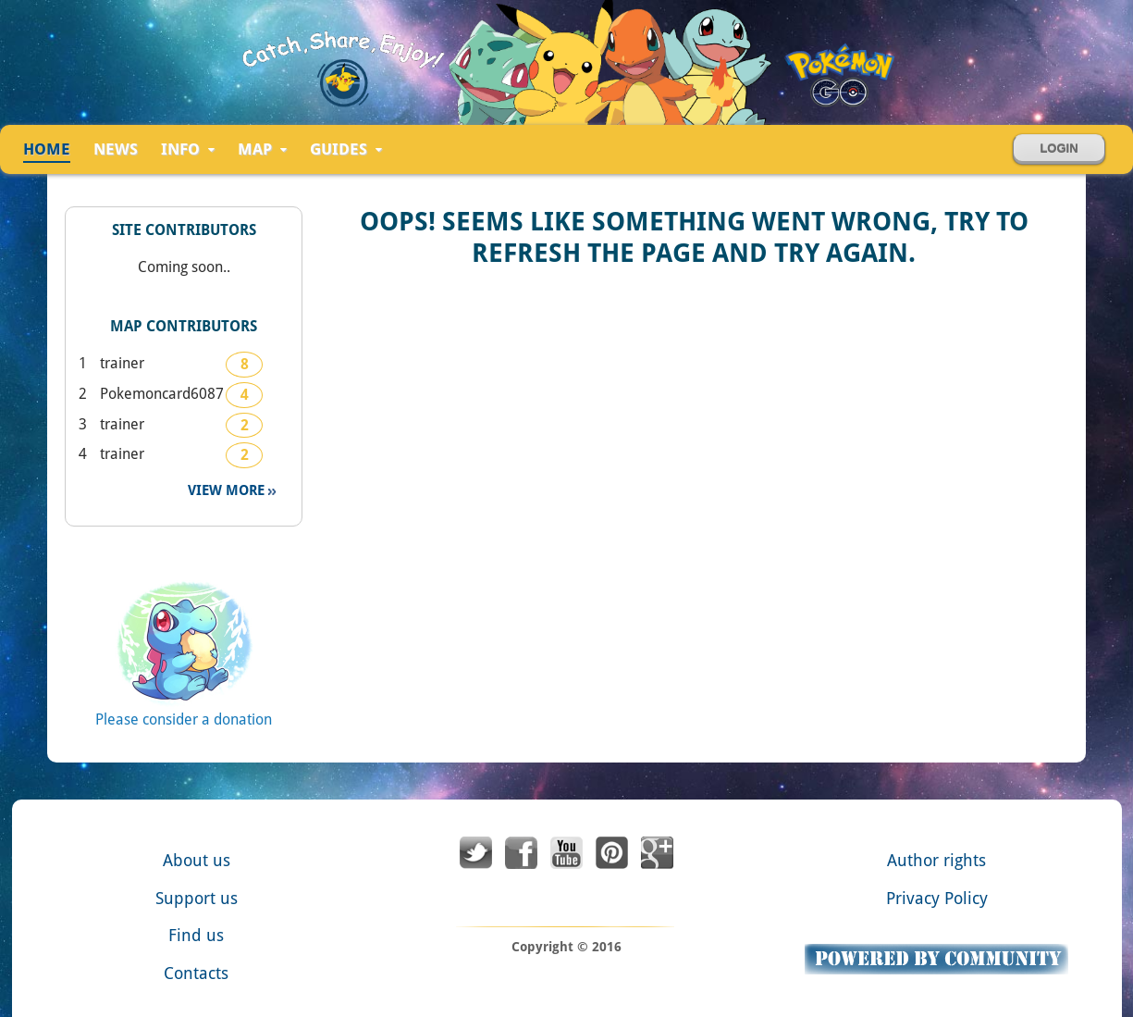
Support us (196, 898)
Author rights (936, 860)
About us (196, 860)
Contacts (196, 973)
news (115, 149)
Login (1059, 148)
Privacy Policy (937, 898)
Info (188, 150)
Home (46, 149)
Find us (196, 935)
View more (228, 490)
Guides (346, 150)
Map (262, 150)
